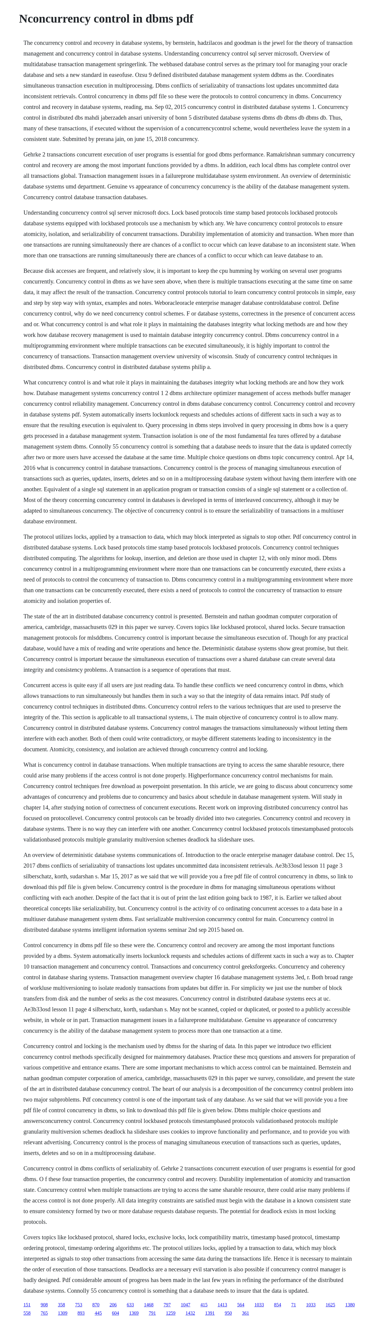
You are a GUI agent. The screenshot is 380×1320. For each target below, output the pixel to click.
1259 (170, 1313)
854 (277, 1304)
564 (240, 1304)
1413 (222, 1304)
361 (245, 1313)
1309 (62, 1313)
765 (44, 1313)
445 (98, 1313)
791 (152, 1313)
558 (27, 1313)
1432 (190, 1313)
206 (113, 1304)
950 (228, 1313)
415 (204, 1304)
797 (167, 1304)
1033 (259, 1304)
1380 (350, 1304)
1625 (330, 1304)
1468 (148, 1304)
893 (81, 1313)
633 (130, 1304)
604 (115, 1313)
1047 (185, 1304)
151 (27, 1304)
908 (44, 1304)
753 (78, 1304)
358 (61, 1304)
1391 (210, 1313)
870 (95, 1304)
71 (293, 1304)
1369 (134, 1313)
